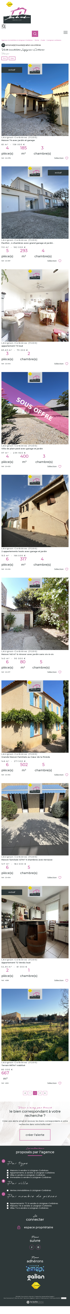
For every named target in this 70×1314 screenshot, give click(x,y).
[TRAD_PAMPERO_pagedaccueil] (17, 23)
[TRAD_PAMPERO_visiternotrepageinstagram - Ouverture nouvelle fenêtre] (38, 1247)
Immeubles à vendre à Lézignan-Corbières (30, 1203)
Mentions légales (28, 1298)
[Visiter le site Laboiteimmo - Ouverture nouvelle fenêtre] (35, 1303)
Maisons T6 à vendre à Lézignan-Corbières (31, 1231)
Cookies (63, 1298)
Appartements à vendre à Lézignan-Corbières (32, 1198)
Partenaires (45, 1298)
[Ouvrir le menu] (66, 32)
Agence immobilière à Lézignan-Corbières (17, 40)
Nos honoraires (8, 1298)
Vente (37, 40)
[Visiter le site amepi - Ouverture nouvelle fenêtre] (35, 1268)
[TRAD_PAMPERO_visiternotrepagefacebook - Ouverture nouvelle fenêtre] (31, 1247)
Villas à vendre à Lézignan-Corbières (27, 1200)
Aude (43, 40)
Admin (38, 1298)
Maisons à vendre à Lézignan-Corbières (29, 1196)
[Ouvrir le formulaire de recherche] (4, 26)
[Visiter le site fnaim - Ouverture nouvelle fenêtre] (35, 1285)
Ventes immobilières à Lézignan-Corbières (30, 1216)
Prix (4, 58)
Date (12, 58)
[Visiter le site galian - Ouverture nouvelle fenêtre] (36, 1277)
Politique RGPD (55, 1298)
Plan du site (18, 1298)
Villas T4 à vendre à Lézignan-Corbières (29, 1233)
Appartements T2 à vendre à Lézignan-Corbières (34, 1229)
